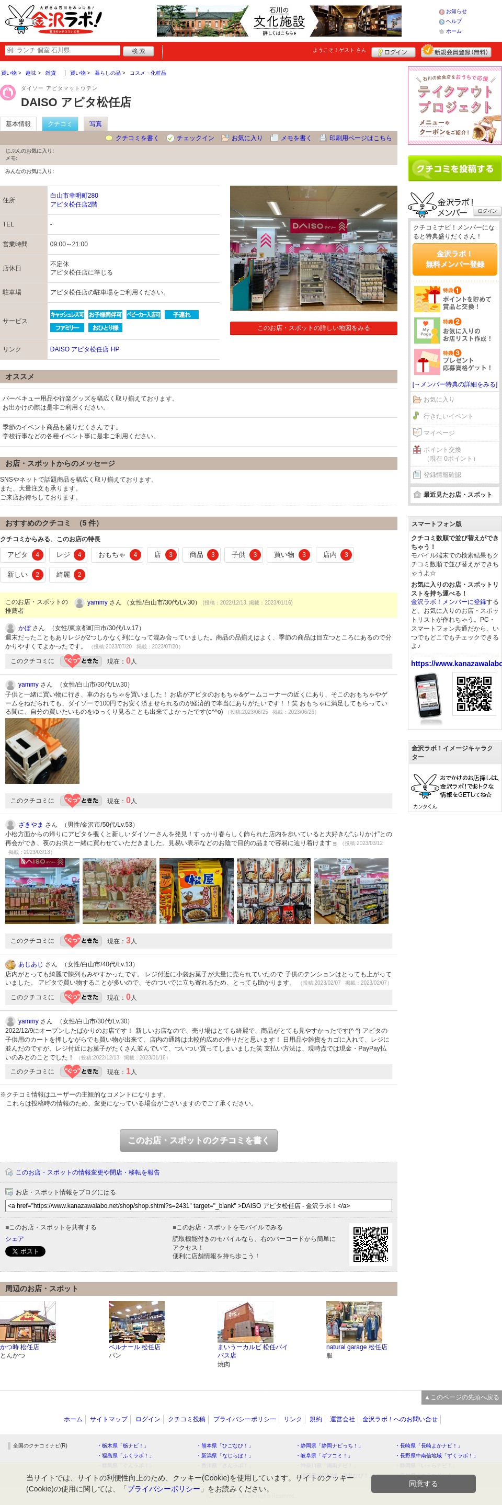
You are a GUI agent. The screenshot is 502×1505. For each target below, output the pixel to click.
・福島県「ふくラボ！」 (125, 1455)
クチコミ (60, 124)
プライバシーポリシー (244, 1419)
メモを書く (296, 138)
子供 (246, 555)
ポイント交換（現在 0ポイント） (451, 454)
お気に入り (247, 138)
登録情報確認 (442, 474)
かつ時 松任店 (19, 1347)
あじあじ (30, 964)
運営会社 (342, 1419)
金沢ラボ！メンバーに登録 (448, 602)
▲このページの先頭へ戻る (461, 1397)
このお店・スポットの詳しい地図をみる (313, 328)
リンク (292, 1419)
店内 (337, 555)
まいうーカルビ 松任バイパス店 (253, 1351)
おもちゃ (119, 555)
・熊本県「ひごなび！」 (225, 1446)
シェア (14, 1238)
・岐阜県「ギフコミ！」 (324, 1455)
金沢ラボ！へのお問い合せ (400, 1419)
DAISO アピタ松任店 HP (85, 349)
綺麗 (71, 574)
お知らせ (456, 11)
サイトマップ (109, 1419)
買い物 (292, 555)
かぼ (24, 628)
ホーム (454, 31)
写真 (95, 124)
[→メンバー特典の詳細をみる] (455, 384)
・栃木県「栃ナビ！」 (123, 1446)
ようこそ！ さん (340, 50)
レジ (71, 555)
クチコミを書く (137, 138)
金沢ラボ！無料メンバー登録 (455, 258)
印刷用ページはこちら (360, 138)
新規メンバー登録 (456, 51)
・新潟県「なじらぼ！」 (225, 1455)
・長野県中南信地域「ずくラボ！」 (436, 1455)
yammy (97, 602)
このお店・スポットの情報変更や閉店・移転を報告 (88, 1172)
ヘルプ (454, 21)
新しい (25, 574)
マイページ (439, 433)
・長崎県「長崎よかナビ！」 (429, 1446)
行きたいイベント (449, 416)
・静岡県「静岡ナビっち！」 (329, 1446)
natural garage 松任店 (356, 1347)
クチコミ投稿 (187, 1419)
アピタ (25, 555)
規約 (316, 1419)
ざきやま (30, 824)
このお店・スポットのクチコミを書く (199, 1140)
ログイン (393, 51)
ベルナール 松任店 (135, 1347)
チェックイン (195, 138)
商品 (204, 555)
